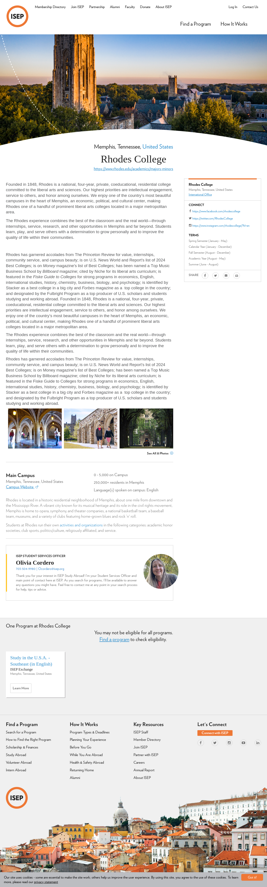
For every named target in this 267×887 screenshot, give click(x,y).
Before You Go (80, 747)
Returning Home (82, 770)
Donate (145, 7)
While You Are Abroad (86, 755)
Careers (139, 762)
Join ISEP (77, 7)
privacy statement (46, 882)
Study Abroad (16, 755)
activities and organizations (81, 524)
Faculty (130, 7)
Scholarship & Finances (22, 747)
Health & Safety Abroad (87, 762)
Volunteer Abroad (19, 762)
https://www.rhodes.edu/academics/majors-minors (133, 168)
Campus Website (22, 486)
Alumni (115, 7)
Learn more (22, 689)
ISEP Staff (141, 732)
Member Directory (147, 739)
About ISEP (164, 7)
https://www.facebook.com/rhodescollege (216, 211)
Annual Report (144, 770)
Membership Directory (50, 7)
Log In (233, 7)
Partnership (97, 7)
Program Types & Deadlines (90, 732)
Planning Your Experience (88, 739)
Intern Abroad (16, 770)
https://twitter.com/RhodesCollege (212, 218)
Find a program (114, 639)
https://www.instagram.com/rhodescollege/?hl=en (221, 225)
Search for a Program (21, 732)
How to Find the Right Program (28, 739)
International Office (200, 194)
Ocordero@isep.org (51, 569)
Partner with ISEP (146, 755)
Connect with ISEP (215, 733)
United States (157, 146)
